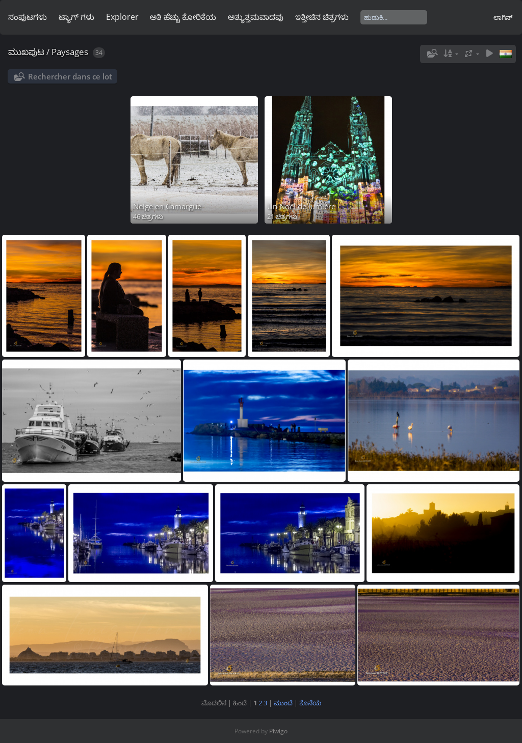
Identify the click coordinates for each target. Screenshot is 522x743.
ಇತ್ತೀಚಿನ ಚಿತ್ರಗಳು (322, 16)
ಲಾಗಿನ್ (502, 17)
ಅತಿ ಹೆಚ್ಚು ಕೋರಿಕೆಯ (183, 16)
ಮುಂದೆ (283, 702)
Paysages (69, 52)
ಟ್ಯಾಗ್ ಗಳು (76, 16)
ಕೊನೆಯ (310, 702)
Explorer (122, 16)
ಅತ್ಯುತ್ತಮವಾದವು (255, 16)
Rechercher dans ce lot (70, 76)
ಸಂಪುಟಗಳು (27, 16)
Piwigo (278, 731)
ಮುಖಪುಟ (26, 52)
